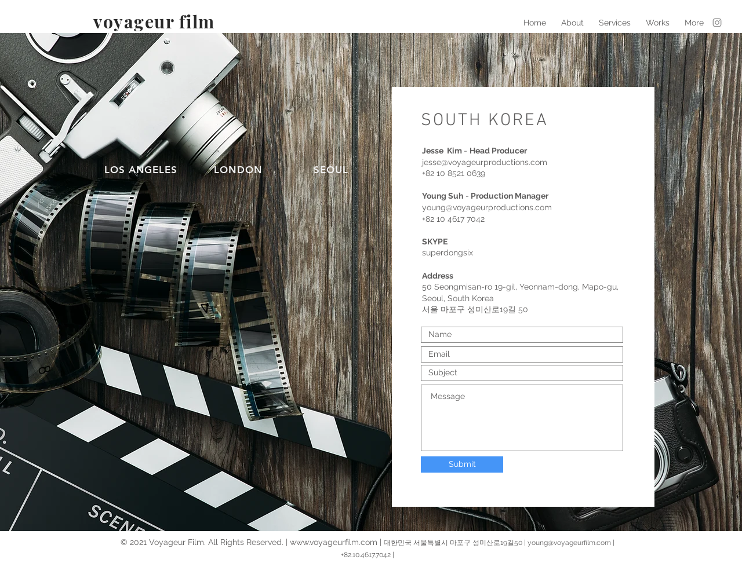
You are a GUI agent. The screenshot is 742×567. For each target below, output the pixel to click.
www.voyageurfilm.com (333, 542)
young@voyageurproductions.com (487, 207)
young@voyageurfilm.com (569, 543)
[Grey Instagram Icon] (717, 22)
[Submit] (462, 464)
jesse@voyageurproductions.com (484, 162)
